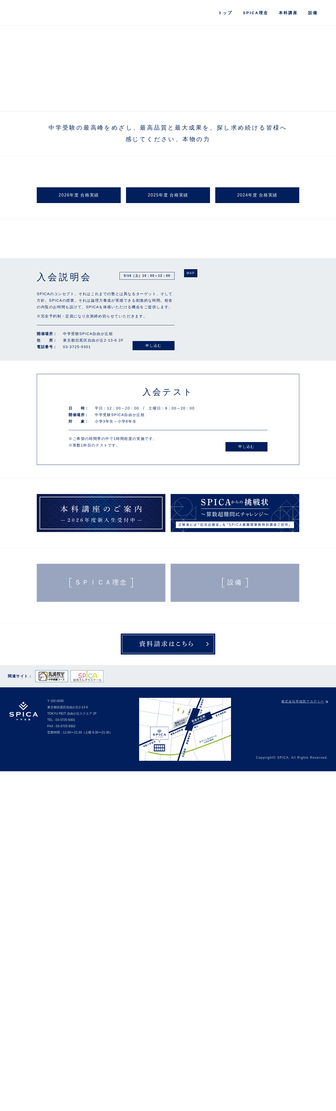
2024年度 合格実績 (257, 457)
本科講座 (288, 12)
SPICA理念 (255, 12)
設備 (313, 12)
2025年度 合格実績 (168, 457)
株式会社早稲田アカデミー (304, 1041)
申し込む (153, 685)
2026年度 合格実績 (79, 457)
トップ (225, 12)
